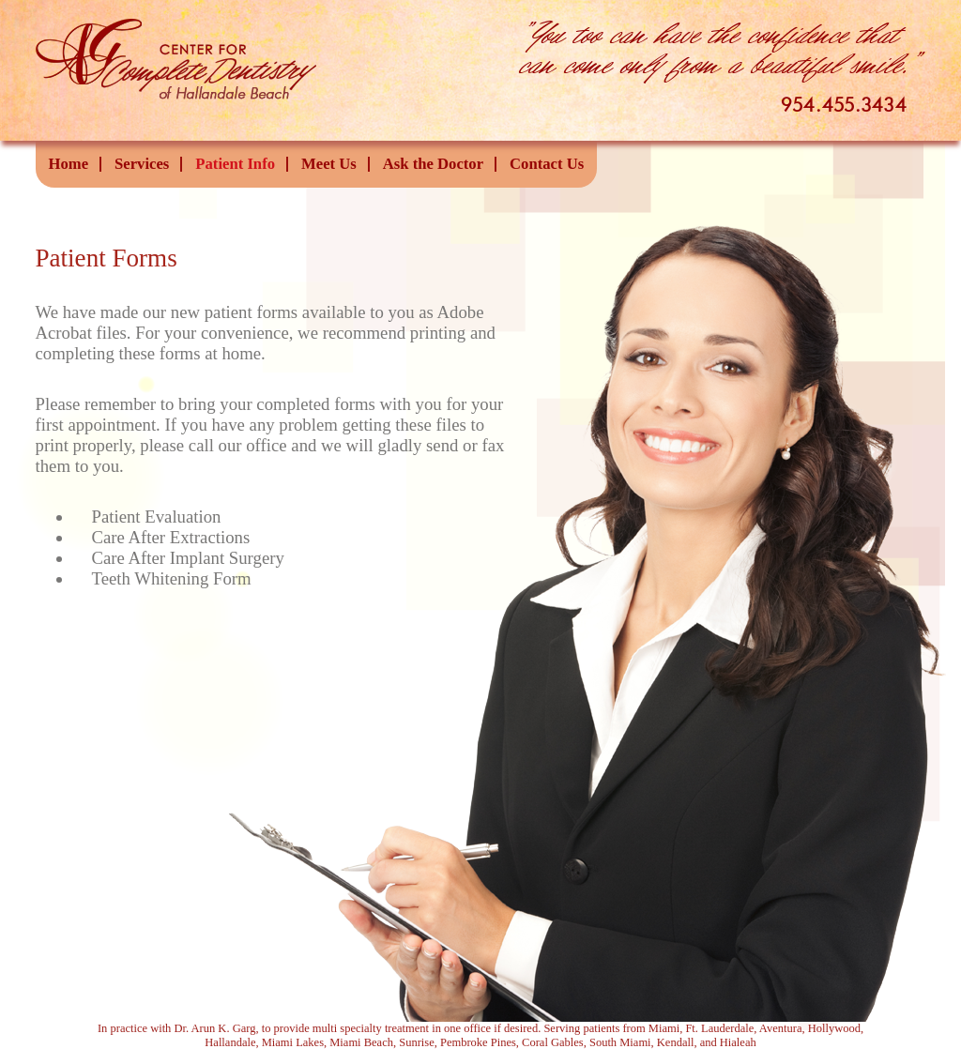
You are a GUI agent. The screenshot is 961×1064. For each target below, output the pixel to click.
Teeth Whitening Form (172, 578)
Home (69, 164)
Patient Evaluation (156, 516)
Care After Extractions (171, 537)
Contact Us (547, 164)
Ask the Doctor (433, 164)
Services (141, 164)
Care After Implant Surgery (188, 558)
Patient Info (235, 164)
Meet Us (329, 164)
